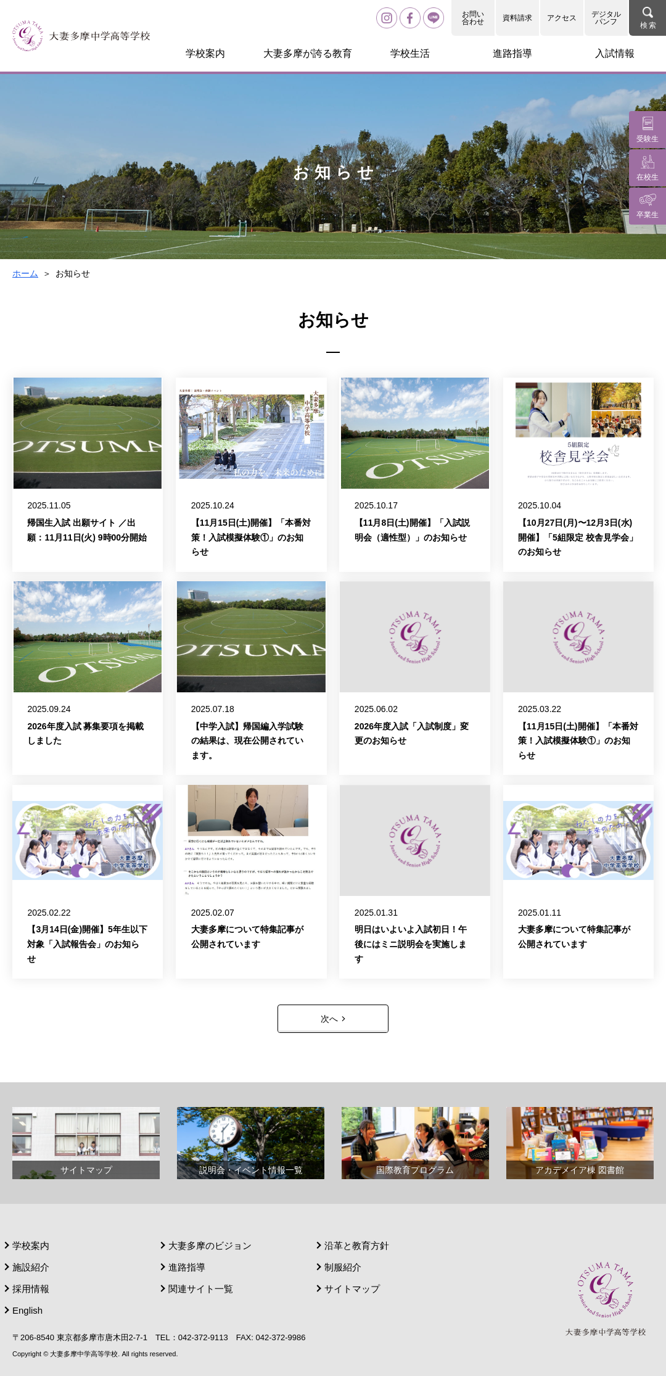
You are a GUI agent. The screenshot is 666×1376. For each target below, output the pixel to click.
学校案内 (30, 1245)
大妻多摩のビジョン (210, 1245)
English (27, 1310)
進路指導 (186, 1267)
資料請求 (517, 18)
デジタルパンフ (606, 18)
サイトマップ (352, 1288)
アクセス (562, 18)
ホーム (25, 273)
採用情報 (30, 1288)
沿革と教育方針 (356, 1245)
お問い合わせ (473, 18)
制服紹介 (342, 1267)
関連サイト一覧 (200, 1288)
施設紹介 (30, 1267)
